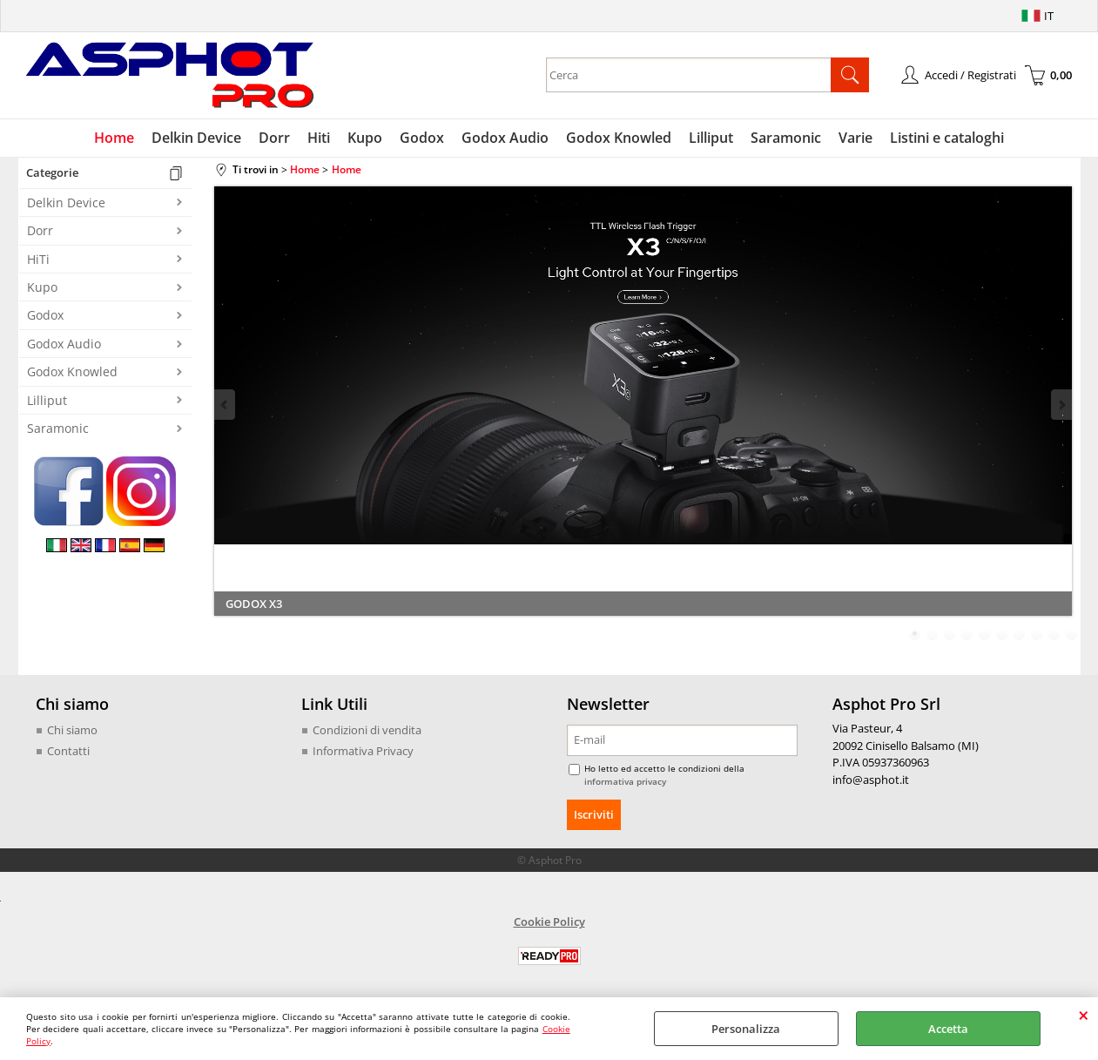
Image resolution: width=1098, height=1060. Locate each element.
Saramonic (786, 137)
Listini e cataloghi (947, 137)
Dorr (274, 137)
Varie (855, 137)
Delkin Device (196, 137)
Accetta (948, 1028)
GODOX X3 (254, 603)
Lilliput (711, 137)
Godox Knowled (618, 137)
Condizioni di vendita (367, 730)
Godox (422, 137)
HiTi (38, 259)
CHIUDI (1083, 1014)
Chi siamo (72, 730)
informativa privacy (625, 781)
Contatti (68, 751)
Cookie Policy (549, 921)
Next (1060, 404)
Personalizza (745, 1028)
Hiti (318, 137)
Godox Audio (505, 137)
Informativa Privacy (363, 751)
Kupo (364, 137)
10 (1072, 634)
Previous (225, 404)
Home (114, 137)
